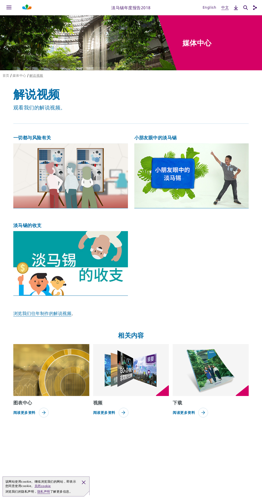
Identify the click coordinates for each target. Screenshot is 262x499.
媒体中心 (19, 75)
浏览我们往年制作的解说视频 (42, 313)
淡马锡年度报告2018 (130, 7)
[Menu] (9, 7)
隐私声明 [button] (43, 491)
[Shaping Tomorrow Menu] (27, 7)
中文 (225, 7)
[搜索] (245, 7)
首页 (6, 75)
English (209, 7)
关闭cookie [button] (43, 486)
